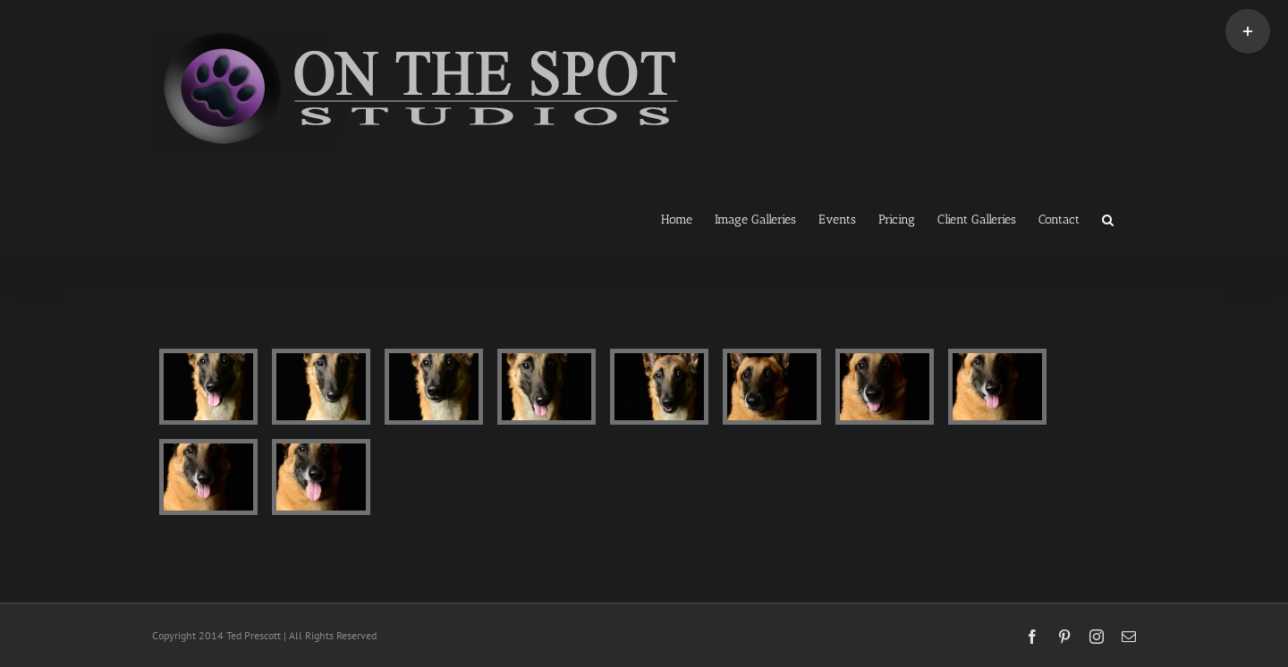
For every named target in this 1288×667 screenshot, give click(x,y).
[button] (1108, 218)
